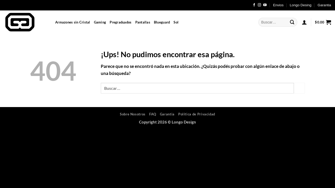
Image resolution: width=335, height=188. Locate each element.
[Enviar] (292, 22)
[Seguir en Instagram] (259, 5)
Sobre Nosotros (133, 114)
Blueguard (162, 22)
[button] (304, 22)
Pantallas (142, 22)
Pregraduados (120, 22)
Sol (176, 22)
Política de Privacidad (196, 114)
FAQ (152, 114)
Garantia (324, 5)
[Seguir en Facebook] (254, 5)
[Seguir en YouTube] (265, 5)
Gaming (100, 22)
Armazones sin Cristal (72, 22)
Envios (278, 5)
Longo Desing (300, 5)
